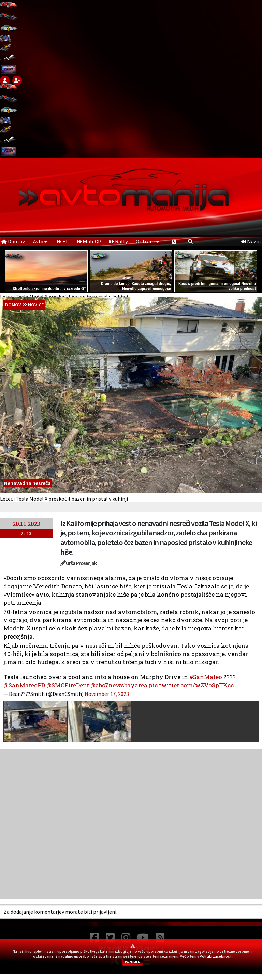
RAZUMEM (133, 962)
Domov (13, 241)
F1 (62, 241)
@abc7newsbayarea (118, 685)
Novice (36, 305)
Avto (40, 241)
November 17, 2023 (107, 693)
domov (13, 305)
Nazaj (251, 241)
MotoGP (89, 241)
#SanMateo (205, 677)
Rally (118, 241)
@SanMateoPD (24, 685)
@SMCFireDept (67, 685)
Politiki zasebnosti (216, 956)
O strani (147, 241)
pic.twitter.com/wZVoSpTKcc (191, 685)
